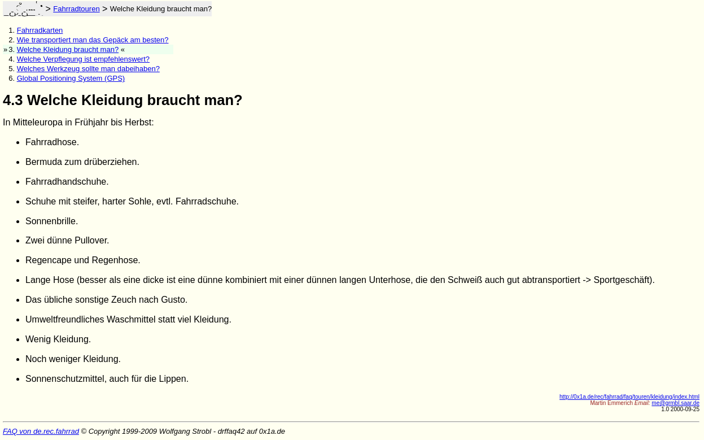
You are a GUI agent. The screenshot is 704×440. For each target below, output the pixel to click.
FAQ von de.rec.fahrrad (41, 431)
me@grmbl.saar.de (675, 403)
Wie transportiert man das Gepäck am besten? (93, 40)
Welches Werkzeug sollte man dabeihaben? (88, 68)
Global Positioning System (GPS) (71, 78)
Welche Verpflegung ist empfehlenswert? (83, 59)
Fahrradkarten (40, 30)
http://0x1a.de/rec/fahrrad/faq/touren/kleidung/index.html (629, 397)
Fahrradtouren (76, 9)
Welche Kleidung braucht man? (68, 49)
